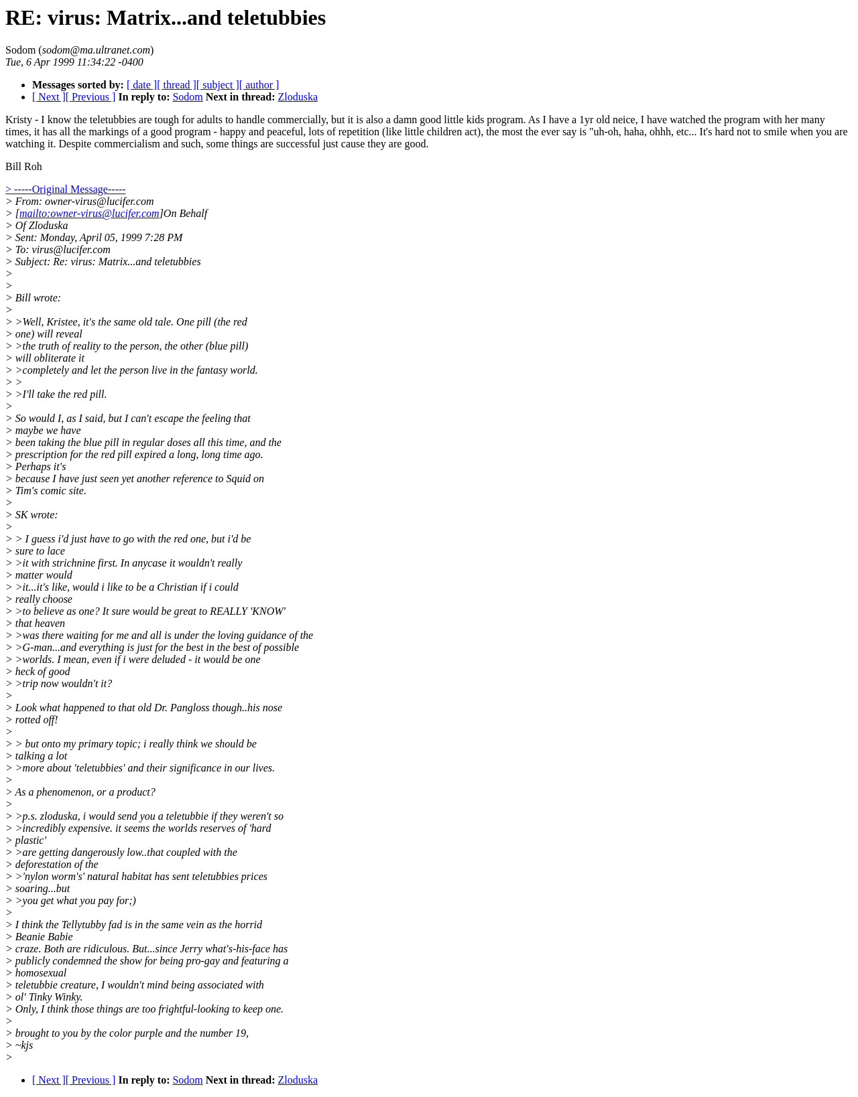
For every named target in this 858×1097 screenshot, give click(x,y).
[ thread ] (176, 84)
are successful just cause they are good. (344, 143)
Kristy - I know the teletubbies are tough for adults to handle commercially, (168, 119)
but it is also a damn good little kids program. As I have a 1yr (462, 119)
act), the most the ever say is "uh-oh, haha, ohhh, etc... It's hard (599, 131)
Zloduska (298, 96)
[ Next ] (49, 96)
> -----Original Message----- (65, 189)
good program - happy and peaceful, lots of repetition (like (276, 131)
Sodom (187, 96)
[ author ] (259, 84)
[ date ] (142, 84)
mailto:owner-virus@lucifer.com (89, 213)
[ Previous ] (91, 96)
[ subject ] (217, 84)
